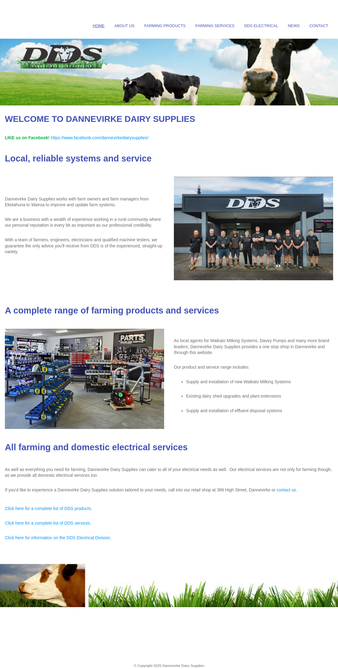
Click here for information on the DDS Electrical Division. (58, 537)
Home (99, 25)
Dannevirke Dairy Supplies (183, 665)
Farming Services (214, 25)
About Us (124, 25)
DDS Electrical (261, 25)
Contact (318, 25)
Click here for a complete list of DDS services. (48, 523)
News (294, 25)
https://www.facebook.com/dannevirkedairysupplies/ (100, 137)
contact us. (286, 489)
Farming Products (165, 25)
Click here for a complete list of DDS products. (48, 508)
